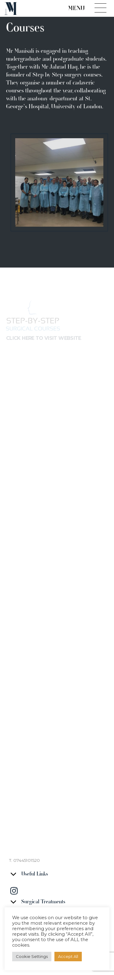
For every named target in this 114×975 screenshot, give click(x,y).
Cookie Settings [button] (32, 956)
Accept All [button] (68, 956)
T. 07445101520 (24, 860)
